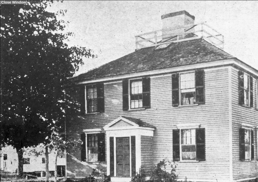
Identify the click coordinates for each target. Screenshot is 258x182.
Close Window (13, 2)
